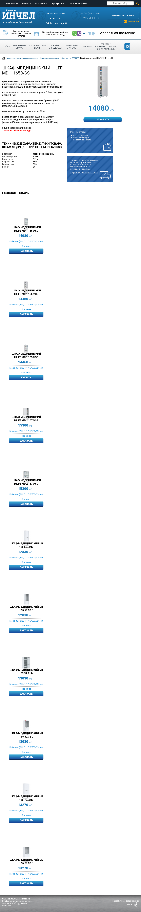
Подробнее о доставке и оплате (84, 172)
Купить (26, 377)
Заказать (26, 251)
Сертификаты (57, 3)
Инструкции (41, 3)
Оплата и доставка (78, 3)
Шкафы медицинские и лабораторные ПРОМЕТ (59, 58)
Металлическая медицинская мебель (22, 58)
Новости (26, 3)
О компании (12, 3)
